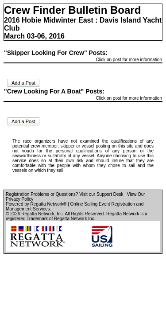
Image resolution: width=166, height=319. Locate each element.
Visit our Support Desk (101, 194)
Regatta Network (37, 213)
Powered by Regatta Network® (36, 204)
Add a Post (23, 83)
